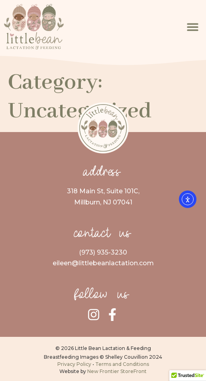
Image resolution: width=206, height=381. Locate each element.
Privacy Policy (74, 364)
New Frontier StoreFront (117, 371)
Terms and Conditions (122, 364)
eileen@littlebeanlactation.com (103, 263)
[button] (193, 26)
